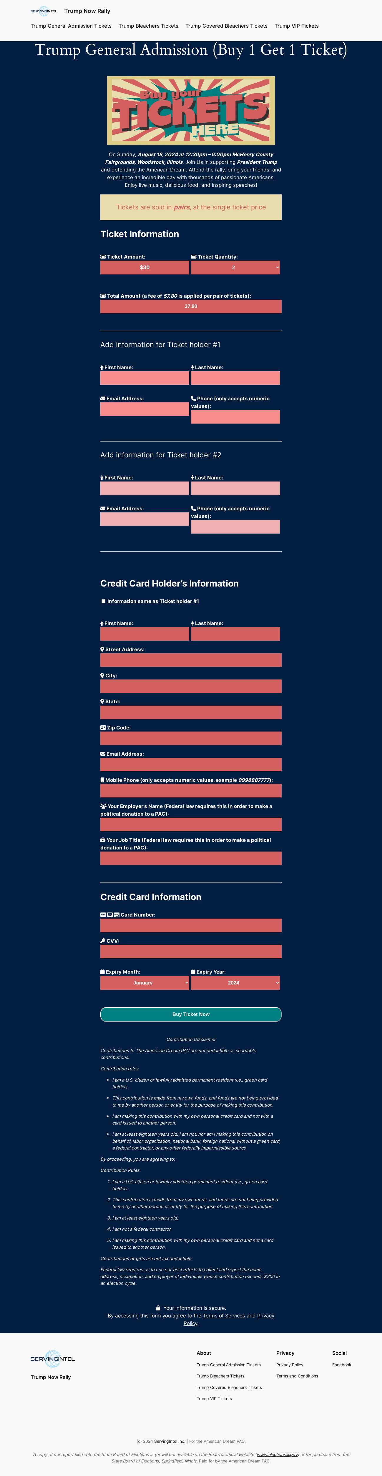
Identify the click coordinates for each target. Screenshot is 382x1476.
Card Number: (127, 915)
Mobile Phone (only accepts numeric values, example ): (186, 780)
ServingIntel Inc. (169, 1441)
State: (110, 701)
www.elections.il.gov (277, 1454)
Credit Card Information (151, 897)
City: (108, 676)
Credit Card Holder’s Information (169, 583)
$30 (145, 267)
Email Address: (122, 399)
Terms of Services (224, 1316)
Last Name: (207, 367)
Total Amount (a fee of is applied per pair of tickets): (175, 296)
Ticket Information (139, 234)
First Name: (116, 367)
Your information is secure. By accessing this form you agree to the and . (191, 1315)
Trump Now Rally (87, 10)
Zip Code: (115, 728)
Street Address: (122, 649)
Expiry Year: (208, 972)
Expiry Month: (120, 972)
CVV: (109, 941)
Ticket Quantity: (214, 257)
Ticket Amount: (122, 257)
